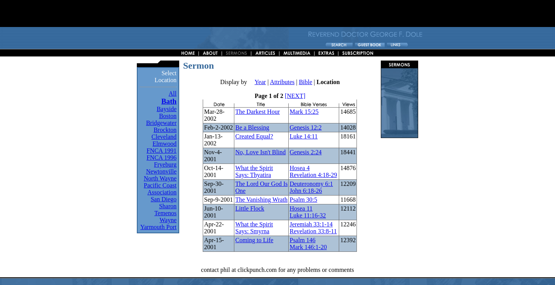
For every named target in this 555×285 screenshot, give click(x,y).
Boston (168, 116)
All (173, 93)
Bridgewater (161, 123)
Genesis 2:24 (305, 152)
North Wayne (160, 178)
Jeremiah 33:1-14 (311, 224)
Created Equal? (254, 136)
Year (260, 82)
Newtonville (161, 171)
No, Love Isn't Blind (260, 152)
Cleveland (164, 136)
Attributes (282, 82)
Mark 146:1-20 (307, 247)
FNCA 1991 (161, 150)
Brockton (165, 129)
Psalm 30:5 (303, 199)
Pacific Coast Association (160, 189)
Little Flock (249, 208)
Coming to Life (254, 240)
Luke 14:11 (303, 136)
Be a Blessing (252, 127)
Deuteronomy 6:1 (311, 183)
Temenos (165, 213)
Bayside (166, 109)
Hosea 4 (299, 168)
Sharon (168, 206)
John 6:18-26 (305, 190)
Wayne (168, 220)
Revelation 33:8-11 (313, 231)
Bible (305, 82)
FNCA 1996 (161, 157)
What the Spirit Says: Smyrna (254, 227)
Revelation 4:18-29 (313, 175)
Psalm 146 (302, 240)
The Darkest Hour (257, 111)
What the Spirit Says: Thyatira (254, 171)
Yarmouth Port (158, 227)
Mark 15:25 (303, 111)
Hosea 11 (300, 208)
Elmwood (165, 143)
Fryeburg (165, 164)
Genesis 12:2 (305, 127)
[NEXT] (295, 96)
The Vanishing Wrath (261, 199)
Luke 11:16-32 (307, 215)
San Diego (164, 199)
